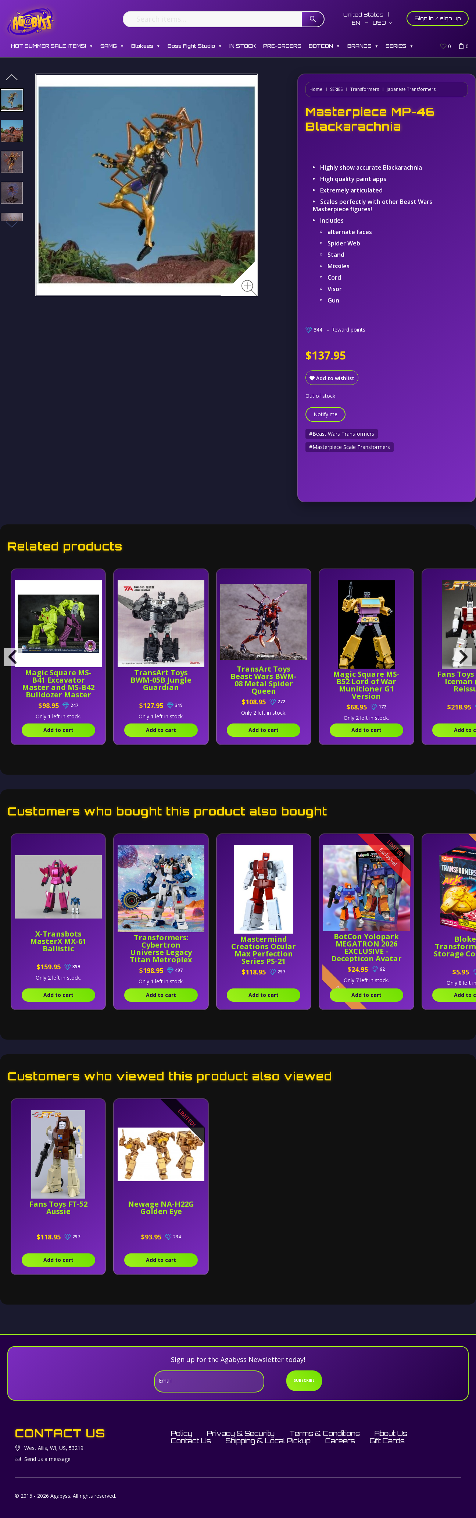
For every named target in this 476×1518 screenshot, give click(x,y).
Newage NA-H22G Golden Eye (161, 1207)
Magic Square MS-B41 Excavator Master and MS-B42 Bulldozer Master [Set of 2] (58, 687)
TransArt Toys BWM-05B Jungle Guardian (161, 680)
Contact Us (191, 1440)
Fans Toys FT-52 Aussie (58, 1207)
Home (315, 89)
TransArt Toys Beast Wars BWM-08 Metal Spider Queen (263, 680)
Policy (181, 1433)
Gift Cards (387, 1440)
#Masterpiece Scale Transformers (349, 446)
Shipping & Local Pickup (268, 1440)
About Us (391, 1433)
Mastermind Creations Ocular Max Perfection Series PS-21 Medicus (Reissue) (263, 953)
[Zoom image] (249, 288)
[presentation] (13, 657)
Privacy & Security (241, 1433)
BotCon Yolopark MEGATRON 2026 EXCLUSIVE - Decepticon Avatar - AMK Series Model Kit (366, 954)
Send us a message (47, 1458)
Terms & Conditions (324, 1433)
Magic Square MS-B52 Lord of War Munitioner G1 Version (366, 685)
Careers (340, 1440)
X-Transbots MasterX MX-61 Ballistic (58, 941)
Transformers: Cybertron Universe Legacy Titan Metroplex (161, 949)
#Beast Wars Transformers (341, 433)
